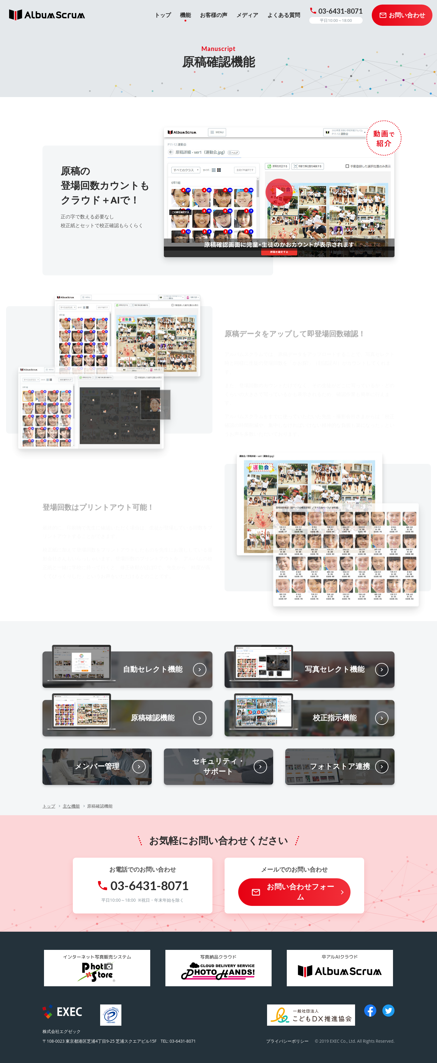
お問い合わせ (407, 15)
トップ (48, 806)
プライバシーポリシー (287, 1041)
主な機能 (71, 806)
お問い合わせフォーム (300, 892)
